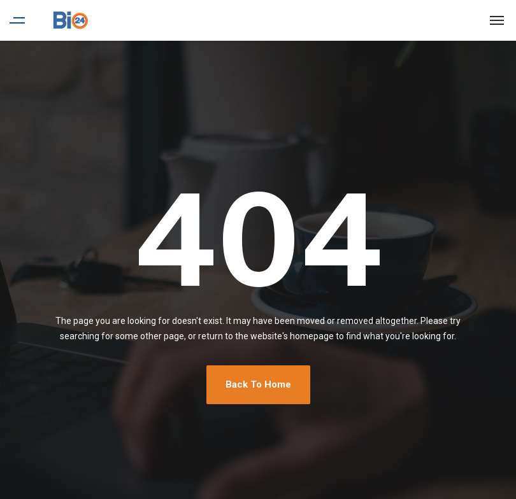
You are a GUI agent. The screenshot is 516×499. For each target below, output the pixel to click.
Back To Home (258, 384)
